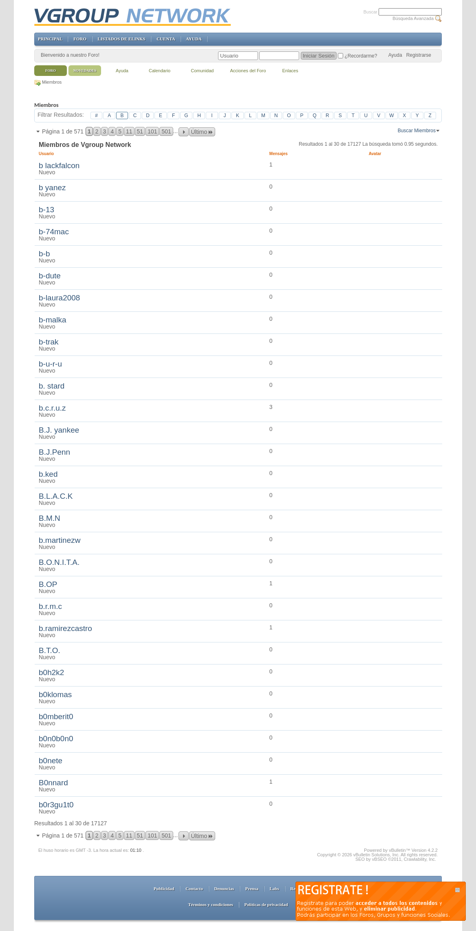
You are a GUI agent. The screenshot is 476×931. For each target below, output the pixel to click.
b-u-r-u (50, 364)
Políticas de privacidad (266, 904)
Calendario (159, 70)
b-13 (46, 209)
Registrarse (418, 55)
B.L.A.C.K (56, 496)
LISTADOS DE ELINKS (121, 38)
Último (202, 132)
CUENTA (165, 38)
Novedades (85, 71)
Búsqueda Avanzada (413, 18)
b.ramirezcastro (65, 628)
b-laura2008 (59, 298)
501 (166, 131)
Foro (50, 71)
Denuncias (224, 888)
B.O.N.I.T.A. (59, 562)
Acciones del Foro (248, 70)
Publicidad (164, 888)
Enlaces (290, 70)
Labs (274, 888)
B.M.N (49, 518)
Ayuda (395, 55)
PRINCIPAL (50, 38)
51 (140, 131)
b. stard (51, 386)
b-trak (49, 342)
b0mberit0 (56, 716)
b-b (44, 254)
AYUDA (193, 38)
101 (152, 131)
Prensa (251, 888)
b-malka (52, 320)
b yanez (52, 187)
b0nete (50, 760)
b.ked (48, 474)
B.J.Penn (54, 452)
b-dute (50, 276)
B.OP (48, 584)
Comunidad (202, 70)
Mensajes (278, 153)
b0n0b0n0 (56, 738)
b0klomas (55, 694)
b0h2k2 (51, 672)
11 (129, 131)
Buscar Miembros (417, 130)
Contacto (194, 888)
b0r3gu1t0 (56, 805)
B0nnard (53, 783)
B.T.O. (49, 650)
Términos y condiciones (210, 904)
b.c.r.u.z (52, 408)
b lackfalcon (59, 165)
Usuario (49, 153)
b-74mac (54, 232)
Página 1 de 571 (63, 131)
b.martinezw (59, 540)
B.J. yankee (59, 430)
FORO (79, 38)
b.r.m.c (50, 606)
